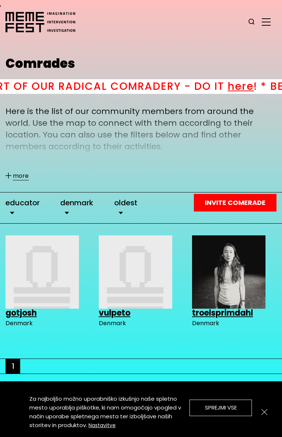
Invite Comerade (235, 202)
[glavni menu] (266, 22)
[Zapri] (264, 412)
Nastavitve (102, 425)
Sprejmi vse (221, 407)
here (249, 86)
